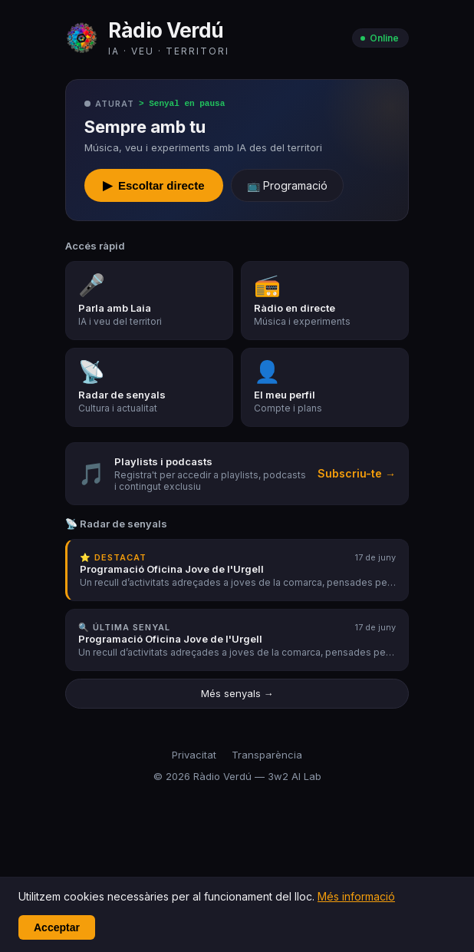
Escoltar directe (154, 186)
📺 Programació (287, 186)
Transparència (267, 755)
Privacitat (194, 755)
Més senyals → (237, 694)
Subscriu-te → (357, 474)
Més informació (356, 896)
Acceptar (57, 927)
